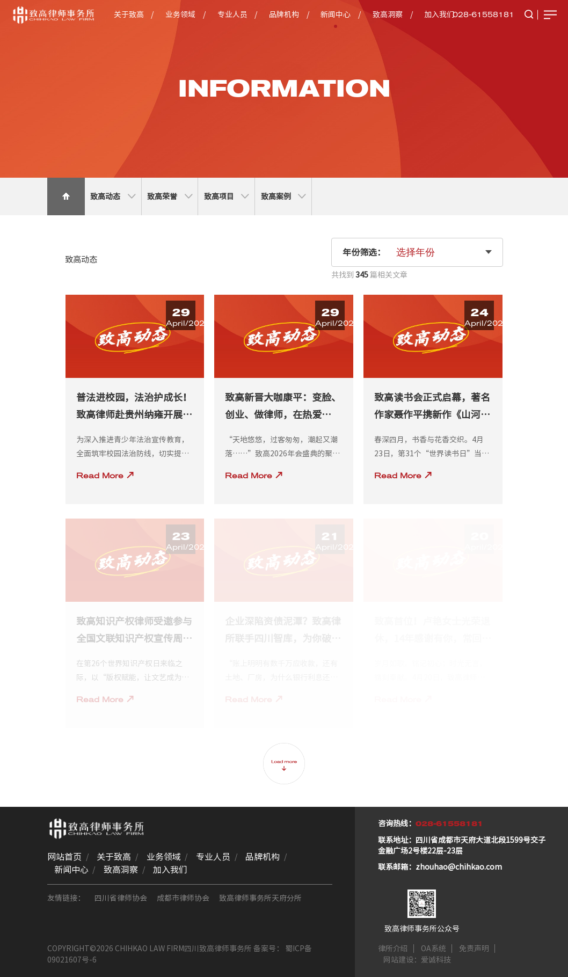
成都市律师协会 (183, 898)
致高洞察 (388, 14)
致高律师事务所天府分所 (260, 898)
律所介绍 (393, 948)
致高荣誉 (169, 196)
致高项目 (226, 196)
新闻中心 (336, 14)
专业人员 (232, 14)
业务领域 (180, 14)
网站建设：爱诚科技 (417, 960)
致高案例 (283, 196)
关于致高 (129, 14)
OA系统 (433, 948)
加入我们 (439, 14)
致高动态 (112, 196)
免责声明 (474, 948)
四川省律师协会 (120, 898)
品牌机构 (284, 14)
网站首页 (64, 856)
